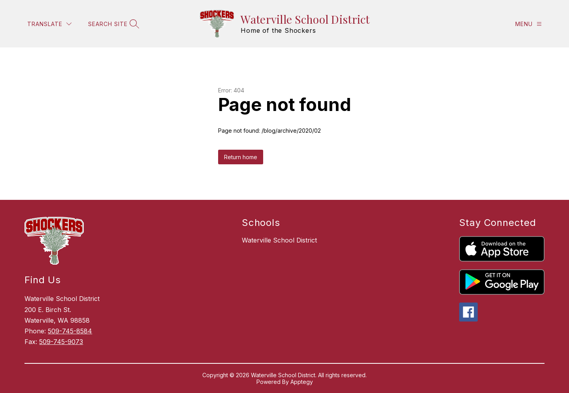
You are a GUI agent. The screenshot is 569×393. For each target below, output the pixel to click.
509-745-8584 (70, 331)
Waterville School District (279, 240)
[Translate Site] (49, 24)
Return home (240, 157)
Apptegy (301, 381)
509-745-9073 (61, 342)
